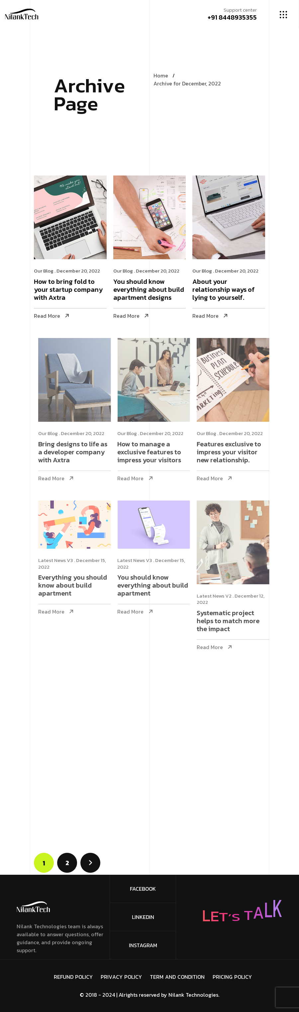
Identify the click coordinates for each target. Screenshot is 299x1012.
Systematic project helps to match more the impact (235, 621)
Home (160, 75)
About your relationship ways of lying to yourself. (224, 290)
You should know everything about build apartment (160, 585)
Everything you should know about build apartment (79, 585)
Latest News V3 (62, 560)
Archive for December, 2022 (187, 83)
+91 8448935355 (232, 17)
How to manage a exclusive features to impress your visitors (156, 452)
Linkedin (143, 917)
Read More (47, 315)
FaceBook (143, 889)
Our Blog (43, 271)
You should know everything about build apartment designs (148, 290)
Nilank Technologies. (193, 995)
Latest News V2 (221, 596)
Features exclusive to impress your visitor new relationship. (236, 452)
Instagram (143, 945)
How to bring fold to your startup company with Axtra (68, 290)
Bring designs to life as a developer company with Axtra (79, 452)
